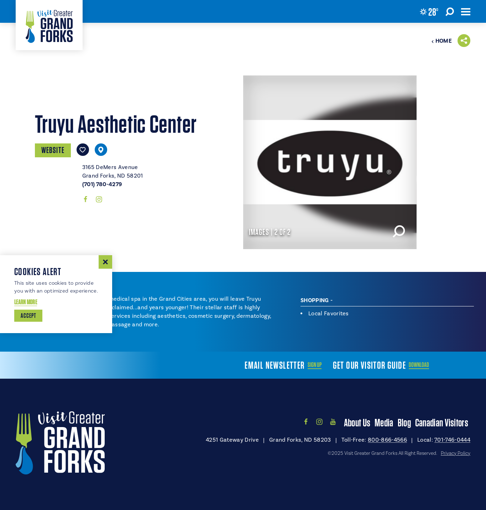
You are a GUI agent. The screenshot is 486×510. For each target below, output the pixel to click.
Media (384, 422)
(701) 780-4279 (102, 184)
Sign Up (315, 364)
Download (419, 364)
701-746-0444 (452, 439)
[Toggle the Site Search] (449, 11)
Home (441, 41)
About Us (357, 422)
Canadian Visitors (441, 422)
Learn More (25, 302)
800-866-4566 (387, 439)
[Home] (49, 25)
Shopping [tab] (315, 300)
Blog (404, 422)
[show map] (101, 149)
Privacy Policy (455, 453)
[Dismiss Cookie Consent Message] (105, 262)
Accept (28, 315)
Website (52, 150)
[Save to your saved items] (83, 149)
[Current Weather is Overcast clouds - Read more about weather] (429, 11)
